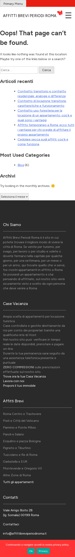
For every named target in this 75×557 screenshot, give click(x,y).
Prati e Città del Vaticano (21, 421)
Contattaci (11, 524)
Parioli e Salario (13, 434)
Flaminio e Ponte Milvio (19, 427)
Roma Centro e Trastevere (22, 414)
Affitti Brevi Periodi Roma (29, 15)
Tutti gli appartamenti (18, 482)
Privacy (43, 551)
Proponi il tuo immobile (19, 385)
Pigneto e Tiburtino (17, 448)
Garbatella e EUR (15, 461)
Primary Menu (13, 4)
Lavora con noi (13, 381)
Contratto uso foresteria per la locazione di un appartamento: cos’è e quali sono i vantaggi (45, 115)
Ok (31, 551)
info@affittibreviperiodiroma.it (25, 533)
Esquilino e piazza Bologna (22, 441)
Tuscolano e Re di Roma (20, 455)
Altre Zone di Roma (17, 475)
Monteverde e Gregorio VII (22, 468)
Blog (21, 165)
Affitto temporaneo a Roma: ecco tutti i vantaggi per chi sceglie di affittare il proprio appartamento (46, 129)
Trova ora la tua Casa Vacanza (24, 376)
